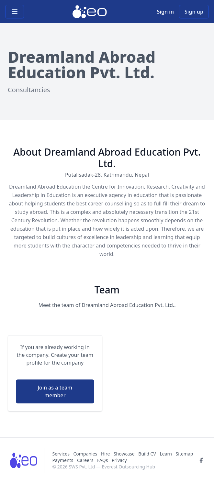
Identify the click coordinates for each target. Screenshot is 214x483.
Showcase (124, 454)
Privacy (119, 460)
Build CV (147, 454)
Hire (105, 454)
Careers (85, 460)
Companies (85, 454)
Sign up (194, 11)
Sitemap (184, 454)
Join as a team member (55, 391)
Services (61, 454)
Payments (62, 460)
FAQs (102, 460)
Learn (166, 454)
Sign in (165, 11)
